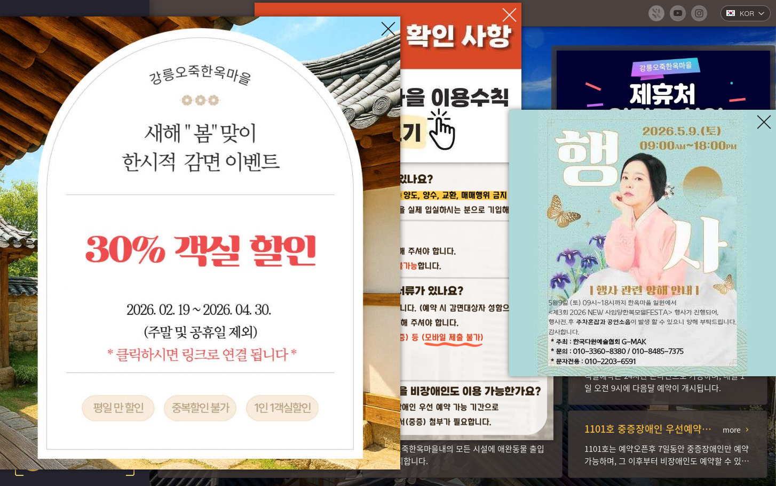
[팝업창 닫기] (509, 14)
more (732, 429)
